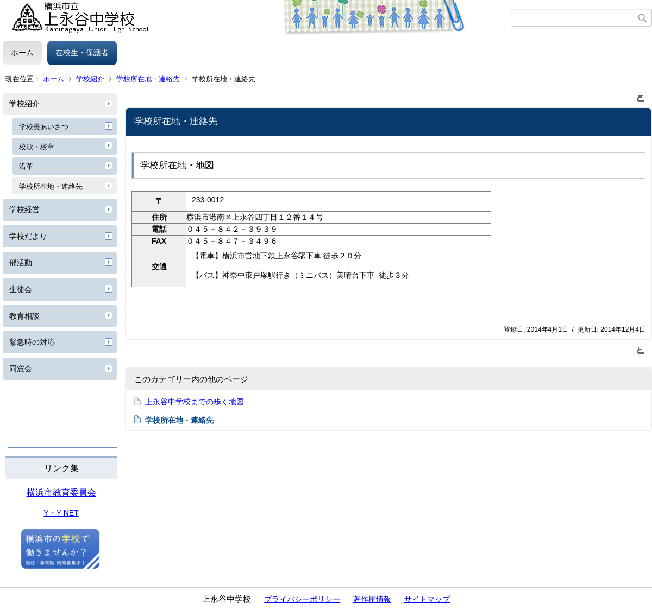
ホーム (22, 52)
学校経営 (24, 209)
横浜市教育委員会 (61, 492)
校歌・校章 (36, 147)
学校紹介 (90, 79)
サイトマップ (427, 599)
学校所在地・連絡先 (148, 79)
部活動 (20, 262)
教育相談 (24, 316)
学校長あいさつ (43, 127)
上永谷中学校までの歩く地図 (194, 401)
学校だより (28, 236)
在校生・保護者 (82, 52)
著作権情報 (372, 599)
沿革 (26, 166)
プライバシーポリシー (302, 599)
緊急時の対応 (32, 342)
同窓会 (20, 368)
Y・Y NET (60, 513)
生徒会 (20, 289)
